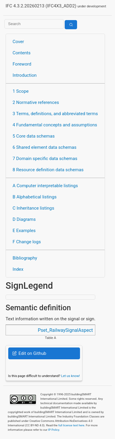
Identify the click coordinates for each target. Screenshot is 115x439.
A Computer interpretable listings (45, 185)
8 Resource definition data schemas (48, 169)
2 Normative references (36, 102)
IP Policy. (54, 429)
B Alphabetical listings (35, 197)
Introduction (25, 75)
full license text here (71, 425)
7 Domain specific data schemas (45, 158)
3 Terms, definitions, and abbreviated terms (55, 113)
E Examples (24, 230)
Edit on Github (29, 353)
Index (18, 269)
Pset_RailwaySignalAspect (65, 330)
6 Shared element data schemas (44, 147)
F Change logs (27, 241)
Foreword (22, 64)
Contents (22, 53)
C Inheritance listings (33, 208)
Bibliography (25, 258)
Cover (18, 41)
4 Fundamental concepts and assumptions (55, 125)
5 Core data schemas (34, 136)
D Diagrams (24, 219)
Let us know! (70, 376)
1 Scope (21, 91)
